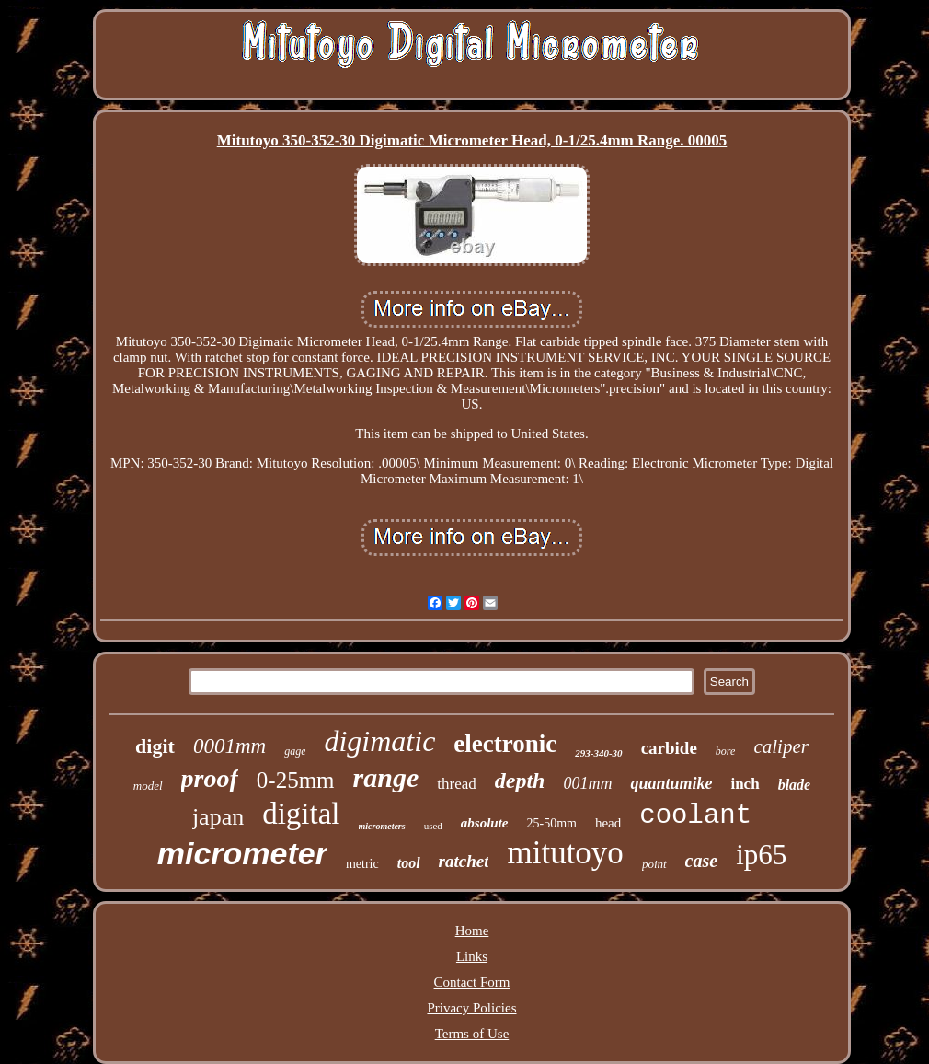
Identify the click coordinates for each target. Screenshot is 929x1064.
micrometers (382, 826)
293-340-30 (598, 752)
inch (744, 783)
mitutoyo (565, 853)
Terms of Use (472, 1033)
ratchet (464, 861)
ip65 (761, 854)
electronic (504, 744)
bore (726, 751)
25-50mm (552, 823)
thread (456, 783)
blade (794, 784)
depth (520, 780)
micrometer (242, 853)
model (148, 785)
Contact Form (472, 982)
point (654, 864)
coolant (695, 816)
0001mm (229, 746)
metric (362, 864)
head (608, 822)
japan (218, 817)
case (701, 860)
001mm (587, 783)
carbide (669, 748)
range (386, 777)
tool (408, 863)
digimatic (379, 741)
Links (471, 956)
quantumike (671, 783)
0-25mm (296, 780)
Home (472, 930)
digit (155, 746)
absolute (485, 822)
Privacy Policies (471, 1007)
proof (209, 778)
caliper (780, 746)
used (433, 825)
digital (300, 813)
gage (294, 751)
